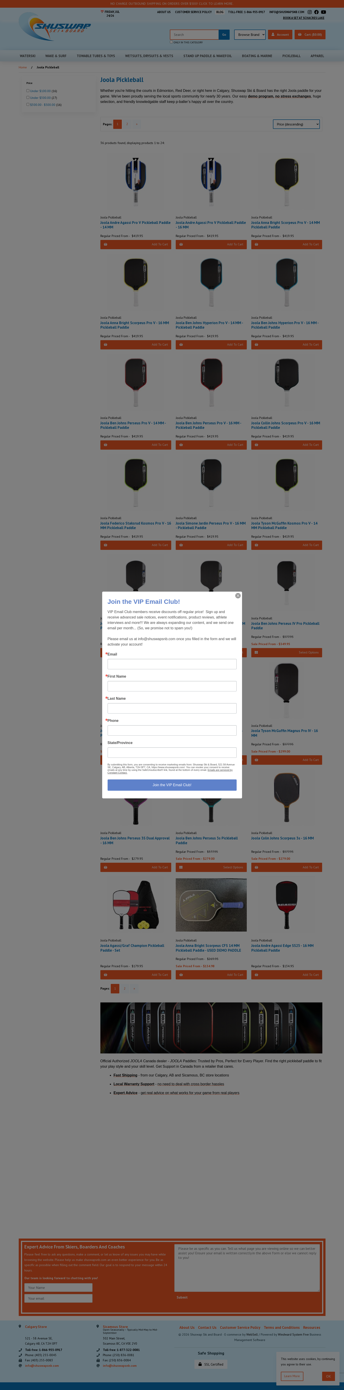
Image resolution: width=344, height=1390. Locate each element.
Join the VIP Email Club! (171, 785)
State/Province (120, 743)
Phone (113, 721)
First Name (117, 676)
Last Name (117, 698)
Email (112, 654)
